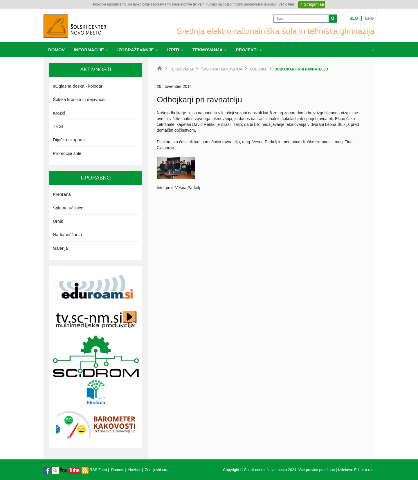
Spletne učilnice (68, 207)
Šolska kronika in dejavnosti (80, 99)
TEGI (58, 126)
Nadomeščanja (67, 234)
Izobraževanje (137, 49)
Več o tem (286, 4)
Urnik (58, 221)
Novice (134, 470)
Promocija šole (67, 153)
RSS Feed (94, 470)
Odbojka (258, 69)
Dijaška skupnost (69, 139)
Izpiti (175, 49)
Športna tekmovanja (221, 69)
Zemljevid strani (158, 470)
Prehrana (62, 194)
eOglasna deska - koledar (77, 86)
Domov (56, 49)
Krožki (59, 113)
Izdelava (345, 470)
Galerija (60, 248)
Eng (369, 18)
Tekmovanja (209, 49)
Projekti (249, 49)
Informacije (91, 49)
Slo (353, 18)
